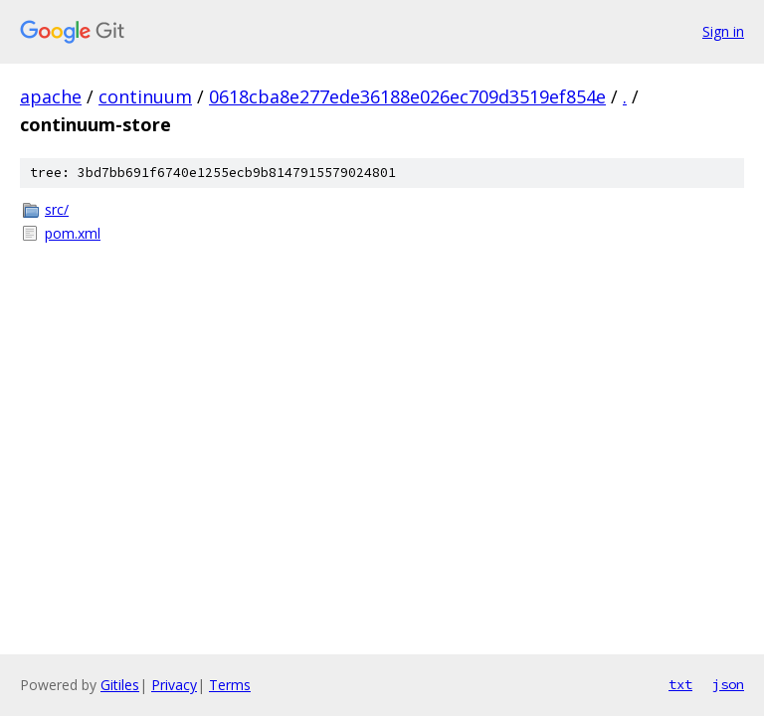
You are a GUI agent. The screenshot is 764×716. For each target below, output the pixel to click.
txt (680, 684)
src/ (57, 209)
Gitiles (119, 684)
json (728, 684)
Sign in (723, 31)
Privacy (174, 684)
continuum (145, 96)
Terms (230, 684)
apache (51, 96)
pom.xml (72, 233)
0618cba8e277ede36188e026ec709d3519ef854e (407, 96)
